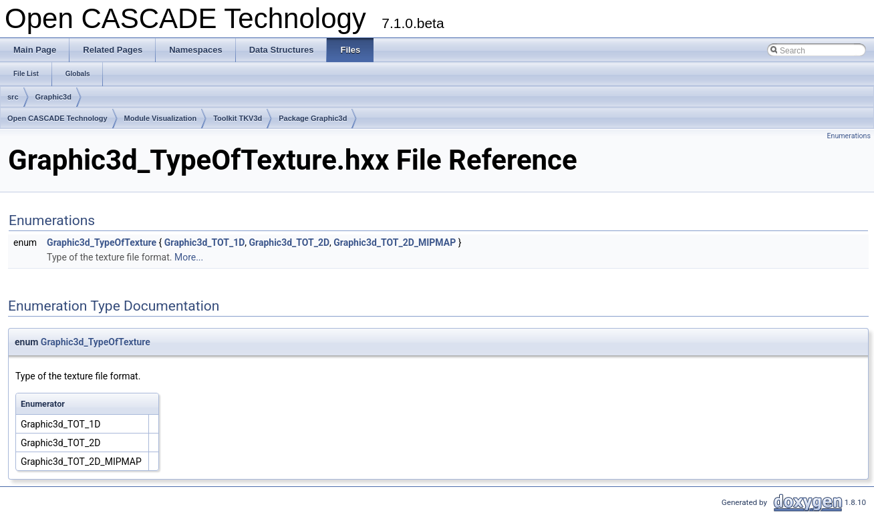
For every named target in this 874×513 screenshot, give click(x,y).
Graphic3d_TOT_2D (289, 242)
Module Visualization (160, 118)
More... (188, 257)
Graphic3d (53, 97)
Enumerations (849, 136)
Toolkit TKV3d (237, 118)
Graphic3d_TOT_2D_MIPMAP (394, 242)
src (13, 97)
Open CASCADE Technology (57, 118)
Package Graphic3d (313, 118)
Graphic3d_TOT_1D (204, 242)
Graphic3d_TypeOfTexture (101, 242)
